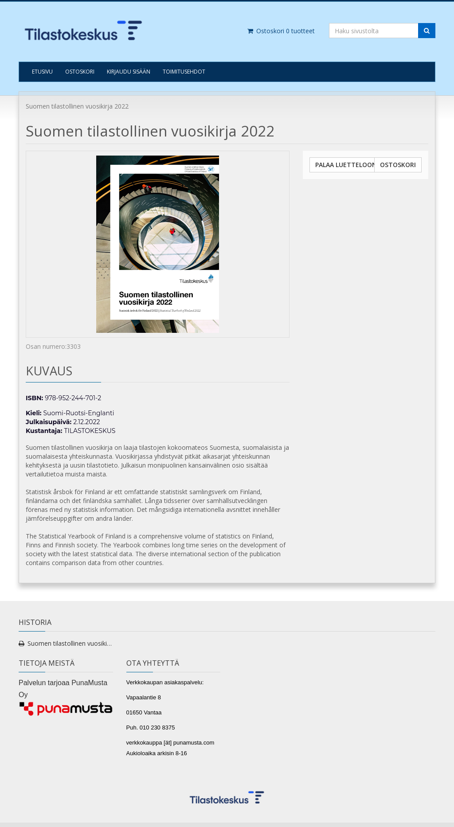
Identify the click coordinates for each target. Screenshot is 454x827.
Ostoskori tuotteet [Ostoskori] (281, 31)
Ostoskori (79, 71)
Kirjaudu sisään (128, 71)
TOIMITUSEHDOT (184, 71)
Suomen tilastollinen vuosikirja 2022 (70, 643)
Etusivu (42, 71)
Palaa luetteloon (346, 164)
